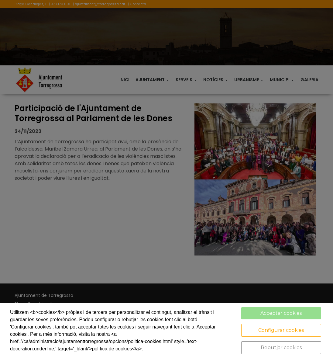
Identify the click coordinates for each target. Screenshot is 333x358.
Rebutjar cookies (281, 347)
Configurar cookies (281, 330)
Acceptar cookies (281, 313)
